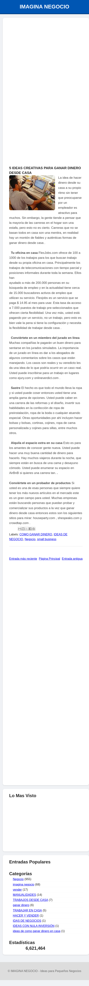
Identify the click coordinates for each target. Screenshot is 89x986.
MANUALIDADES (24, 894)
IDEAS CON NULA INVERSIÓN (34, 925)
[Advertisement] (46, 40)
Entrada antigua (72, 558)
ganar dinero (21, 905)
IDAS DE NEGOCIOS (27, 920)
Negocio (30, 539)
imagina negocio (23, 884)
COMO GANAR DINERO (35, 534)
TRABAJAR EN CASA (27, 910)
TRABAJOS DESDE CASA (30, 900)
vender (17, 889)
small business (46, 539)
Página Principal (49, 558)
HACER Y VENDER (26, 915)
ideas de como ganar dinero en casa (36, 931)
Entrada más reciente (23, 558)
